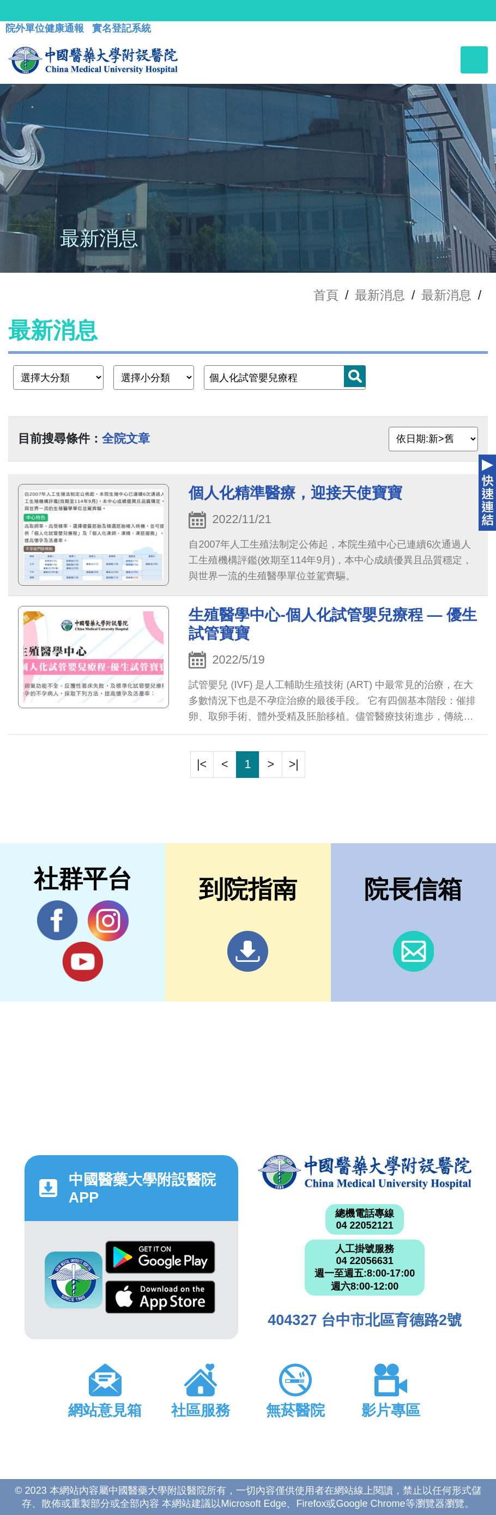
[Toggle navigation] (474, 59)
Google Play (160, 1257)
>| (294, 764)
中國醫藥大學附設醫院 (364, 1172)
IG (108, 920)
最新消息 (446, 295)
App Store (160, 1297)
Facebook (57, 920)
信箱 (413, 951)
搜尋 (355, 376)
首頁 (325, 295)
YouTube (82, 961)
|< (202, 764)
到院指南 (247, 951)
